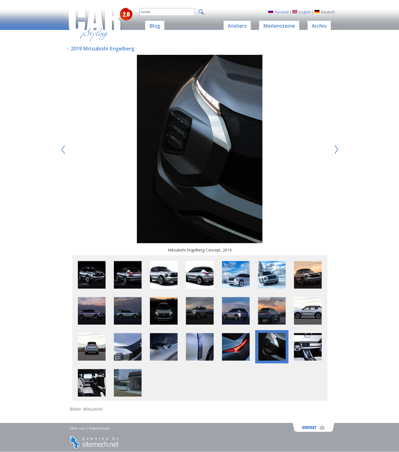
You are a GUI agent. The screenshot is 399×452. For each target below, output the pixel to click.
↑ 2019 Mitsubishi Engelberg (100, 48)
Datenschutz (99, 428)
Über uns (77, 428)
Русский (282, 11)
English (305, 11)
